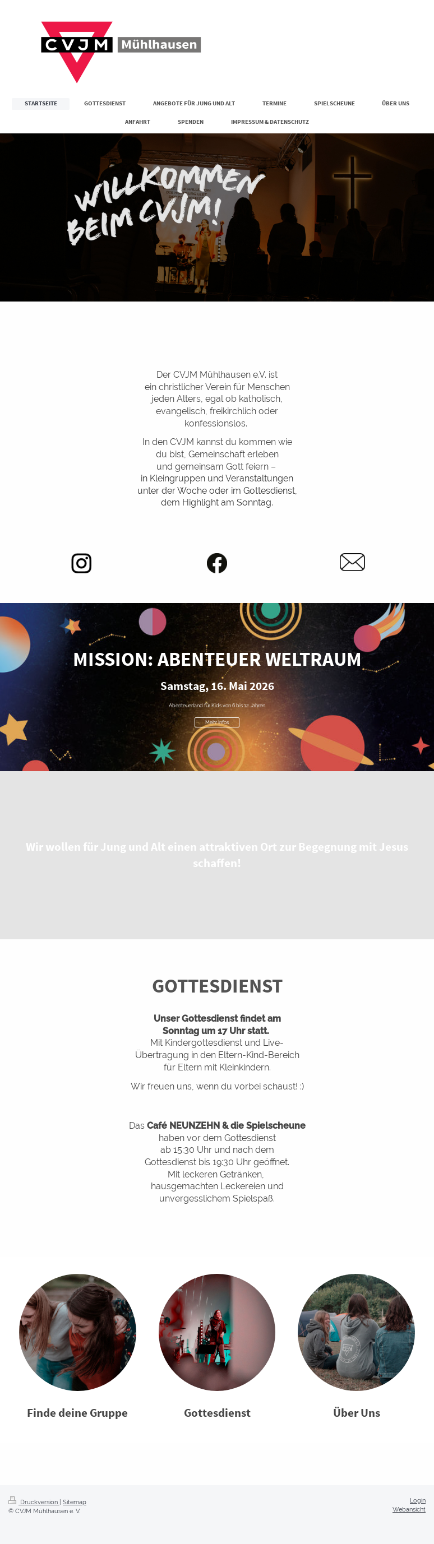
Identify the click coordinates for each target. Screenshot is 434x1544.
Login (418, 1500)
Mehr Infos (217, 722)
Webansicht (409, 1509)
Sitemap (74, 1502)
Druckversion (33, 1502)
